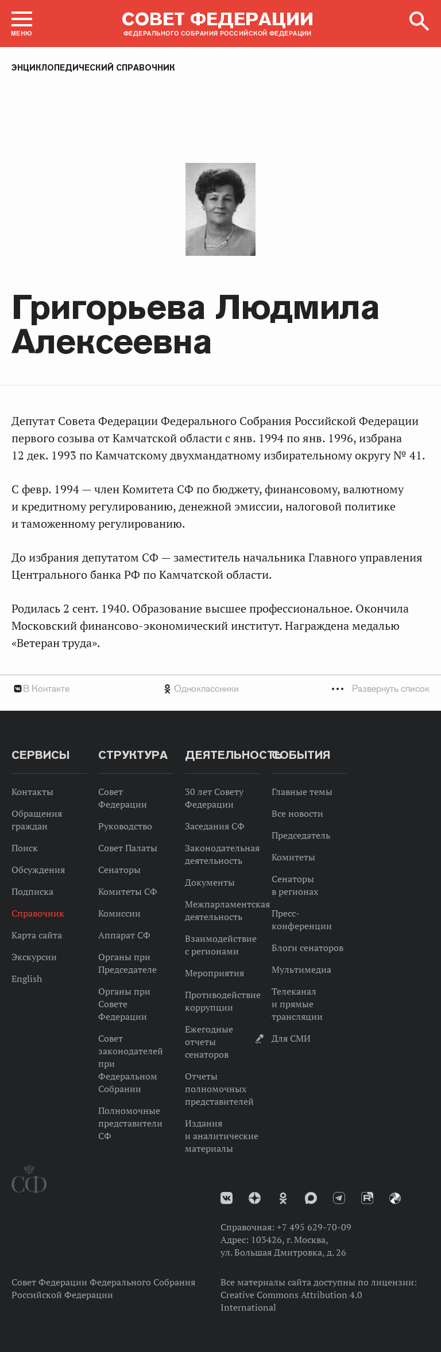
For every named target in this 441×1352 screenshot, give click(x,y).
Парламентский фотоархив (395, 1198)
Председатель (301, 835)
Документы (210, 882)
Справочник (37, 913)
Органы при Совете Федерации (124, 1003)
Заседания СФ (215, 826)
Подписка (32, 891)
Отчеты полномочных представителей (219, 1088)
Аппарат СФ (124, 935)
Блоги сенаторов (307, 947)
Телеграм (339, 1198)
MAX (311, 1198)
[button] (22, 23)
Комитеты (293, 857)
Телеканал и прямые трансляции (297, 1003)
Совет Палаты (127, 848)
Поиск (24, 848)
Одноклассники (206, 689)
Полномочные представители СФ (130, 1123)
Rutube (367, 1198)
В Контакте (46, 689)
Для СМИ (291, 1038)
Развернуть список (391, 689)
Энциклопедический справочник (93, 68)
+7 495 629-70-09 (314, 1227)
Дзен (255, 1198)
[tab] (220, 689)
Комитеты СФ (127, 891)
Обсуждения (38, 869)
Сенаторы (119, 869)
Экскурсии (34, 957)
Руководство (125, 826)
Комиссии (119, 913)
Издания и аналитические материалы (221, 1135)
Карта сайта (36, 935)
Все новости (297, 813)
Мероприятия (214, 973)
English (26, 978)
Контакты (32, 791)
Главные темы (302, 791)
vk (226, 1198)
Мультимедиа (301, 969)
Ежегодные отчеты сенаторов (209, 1041)
